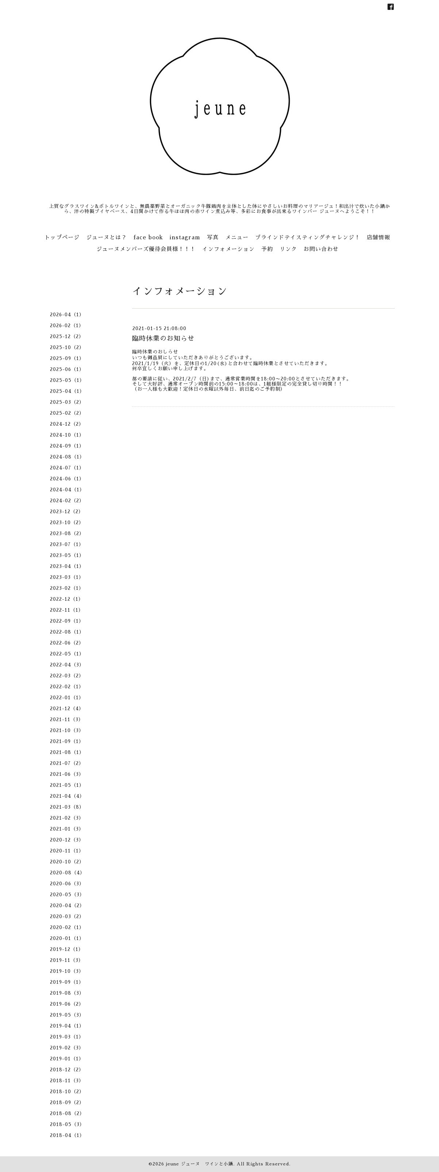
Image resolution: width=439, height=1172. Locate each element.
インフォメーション (228, 249)
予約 (267, 249)
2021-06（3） (67, 774)
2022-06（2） (67, 643)
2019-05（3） (67, 1015)
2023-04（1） (67, 566)
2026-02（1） (67, 325)
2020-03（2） (67, 916)
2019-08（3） (67, 993)
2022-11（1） (67, 610)
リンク (288, 249)
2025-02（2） (67, 413)
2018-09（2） (67, 1102)
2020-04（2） (67, 905)
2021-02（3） (67, 818)
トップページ (62, 237)
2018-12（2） (67, 1069)
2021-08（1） (67, 752)
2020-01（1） (67, 938)
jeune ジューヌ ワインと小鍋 (199, 1164)
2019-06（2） (67, 1004)
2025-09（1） (67, 358)
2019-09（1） (67, 982)
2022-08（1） (67, 632)
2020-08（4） (67, 872)
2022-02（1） (67, 686)
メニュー (237, 237)
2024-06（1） (67, 478)
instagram (185, 237)
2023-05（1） (67, 555)
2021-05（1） (67, 785)
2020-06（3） (67, 883)
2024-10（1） (67, 435)
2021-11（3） (67, 719)
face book (148, 237)
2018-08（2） (67, 1113)
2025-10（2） (67, 347)
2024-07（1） (67, 467)
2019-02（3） (67, 1047)
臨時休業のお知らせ (163, 338)
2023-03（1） (67, 577)
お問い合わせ (321, 249)
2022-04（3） (67, 664)
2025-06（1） (67, 369)
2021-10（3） (67, 730)
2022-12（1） (67, 599)
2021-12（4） (67, 708)
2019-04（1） (67, 1026)
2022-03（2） (67, 675)
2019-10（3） (67, 971)
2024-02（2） (67, 500)
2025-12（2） (67, 336)
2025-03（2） (67, 402)
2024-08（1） (67, 457)
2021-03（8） (67, 807)
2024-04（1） (67, 489)
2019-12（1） (67, 949)
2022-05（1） (67, 653)
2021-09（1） (67, 741)
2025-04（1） (67, 391)
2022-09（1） (67, 621)
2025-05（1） (67, 380)
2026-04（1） (67, 314)
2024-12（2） (67, 424)
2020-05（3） (67, 894)
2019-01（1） (67, 1058)
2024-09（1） (67, 446)
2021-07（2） (67, 763)
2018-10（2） (67, 1091)
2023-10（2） (67, 522)
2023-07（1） (67, 544)
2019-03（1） (67, 1036)
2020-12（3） (67, 840)
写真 (213, 237)
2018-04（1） (67, 1135)
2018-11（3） (67, 1080)
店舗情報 (378, 237)
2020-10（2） (67, 861)
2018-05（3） (67, 1124)
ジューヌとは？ (106, 237)
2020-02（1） (67, 927)
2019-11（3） (67, 960)
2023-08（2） (67, 533)
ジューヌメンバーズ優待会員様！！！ (146, 249)
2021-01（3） (67, 829)
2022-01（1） (67, 697)
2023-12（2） (67, 511)
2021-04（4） (67, 796)
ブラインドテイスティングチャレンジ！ (307, 237)
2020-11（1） (67, 850)
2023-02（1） (67, 588)
